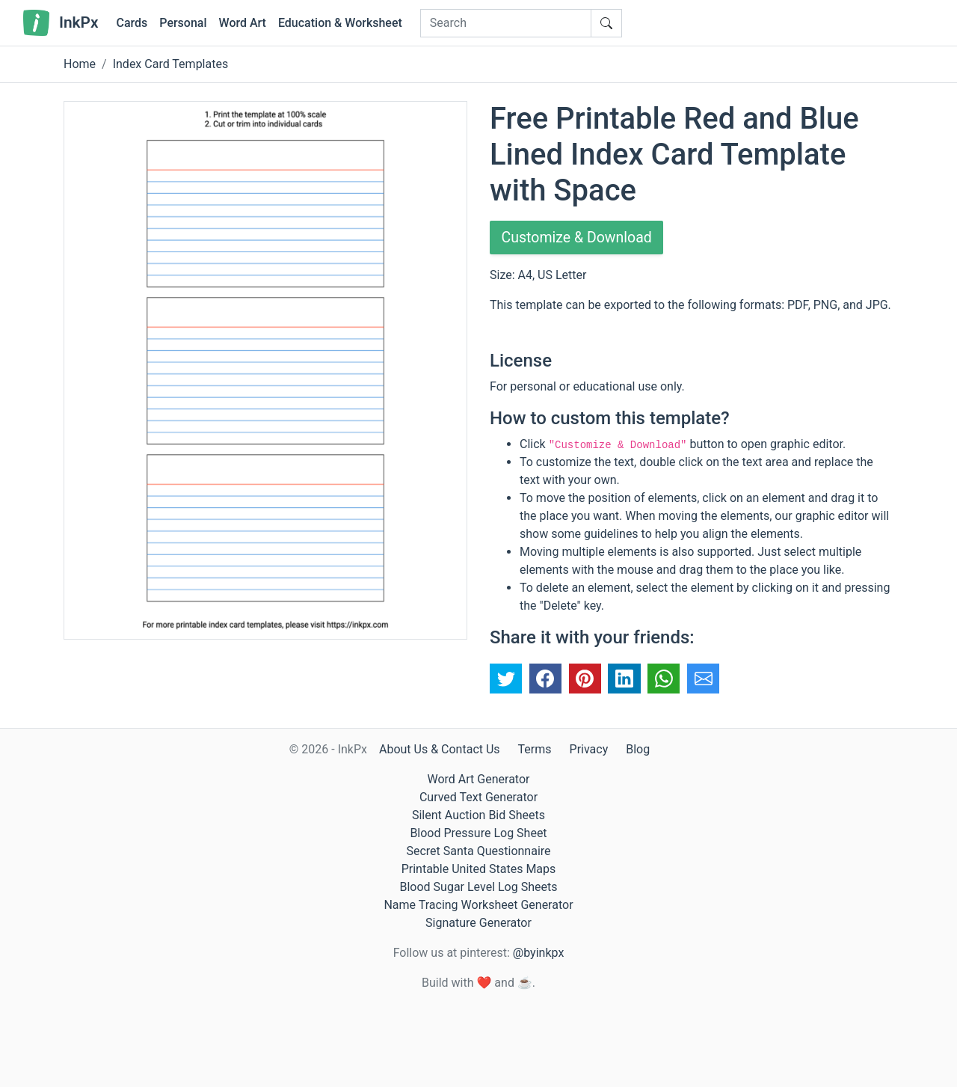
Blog (638, 749)
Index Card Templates (171, 64)
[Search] (505, 23)
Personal (182, 23)
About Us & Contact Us (439, 749)
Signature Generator (478, 923)
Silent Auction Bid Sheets (478, 815)
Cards (131, 23)
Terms (535, 749)
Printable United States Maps (478, 869)
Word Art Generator (479, 779)
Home (80, 64)
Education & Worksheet (340, 23)
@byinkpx (538, 953)
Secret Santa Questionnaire (478, 851)
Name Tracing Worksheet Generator (478, 905)
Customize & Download (579, 238)
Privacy (589, 749)
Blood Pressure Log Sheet (478, 833)
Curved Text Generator (478, 797)
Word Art (242, 23)
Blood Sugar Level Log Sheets (479, 887)
